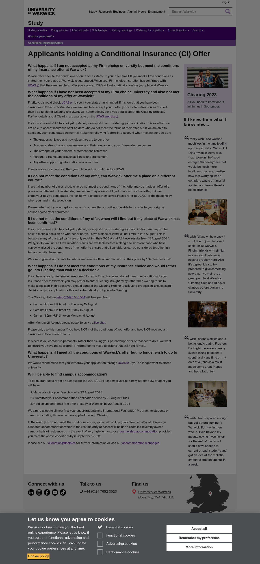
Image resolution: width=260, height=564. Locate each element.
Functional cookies (116, 535)
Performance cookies (118, 552)
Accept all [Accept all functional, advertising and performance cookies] (199, 529)
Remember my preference (199, 538)
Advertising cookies (117, 544)
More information (199, 547)
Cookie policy (38, 556)
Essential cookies (115, 527)
